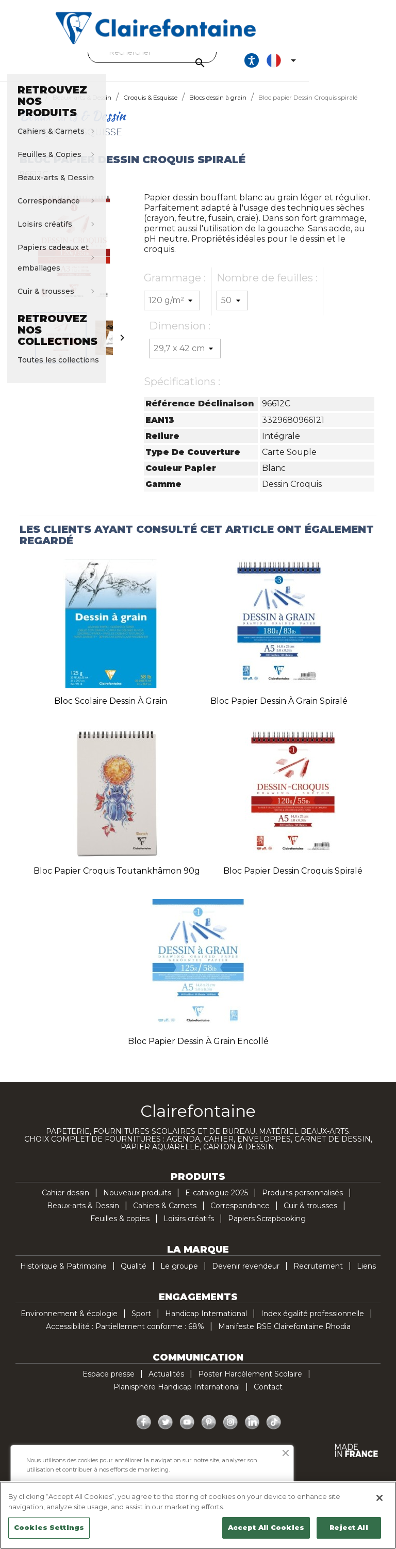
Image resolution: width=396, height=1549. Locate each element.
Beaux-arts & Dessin (83, 1215)
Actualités (166, 1383)
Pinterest (209, 1432)
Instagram (230, 1432)
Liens (366, 1275)
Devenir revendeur (245, 1275)
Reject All (348, 1527)
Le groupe (179, 1275)
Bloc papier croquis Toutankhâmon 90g (117, 880)
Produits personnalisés (302, 1202)
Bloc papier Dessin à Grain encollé (198, 1050)
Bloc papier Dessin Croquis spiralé (292, 880)
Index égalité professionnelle (312, 1322)
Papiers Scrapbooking (267, 1227)
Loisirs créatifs (188, 1227)
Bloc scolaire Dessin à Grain (110, 710)
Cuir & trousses (310, 1215)
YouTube (187, 1432)
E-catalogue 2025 (216, 1202)
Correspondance (240, 1215)
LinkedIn (252, 1432)
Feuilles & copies (120, 1227)
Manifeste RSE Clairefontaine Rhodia (284, 1335)
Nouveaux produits (137, 1202)
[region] (198, 1515)
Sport (141, 1322)
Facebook (144, 1432)
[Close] (379, 1498)
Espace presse (108, 1383)
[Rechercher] (195, 52)
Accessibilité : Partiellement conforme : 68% (125, 1335)
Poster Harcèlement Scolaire (250, 1383)
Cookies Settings (49, 1527)
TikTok (274, 1432)
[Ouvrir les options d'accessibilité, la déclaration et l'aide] (330, 65)
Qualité (133, 1275)
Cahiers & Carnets (164, 1215)
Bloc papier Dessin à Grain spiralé (279, 710)
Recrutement (318, 1275)
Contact (268, 1396)
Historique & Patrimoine (63, 1275)
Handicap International (206, 1322)
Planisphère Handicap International (176, 1396)
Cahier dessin (65, 1202)
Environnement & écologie (69, 1322)
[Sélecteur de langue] (361, 65)
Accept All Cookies (266, 1527)
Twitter (165, 1432)
